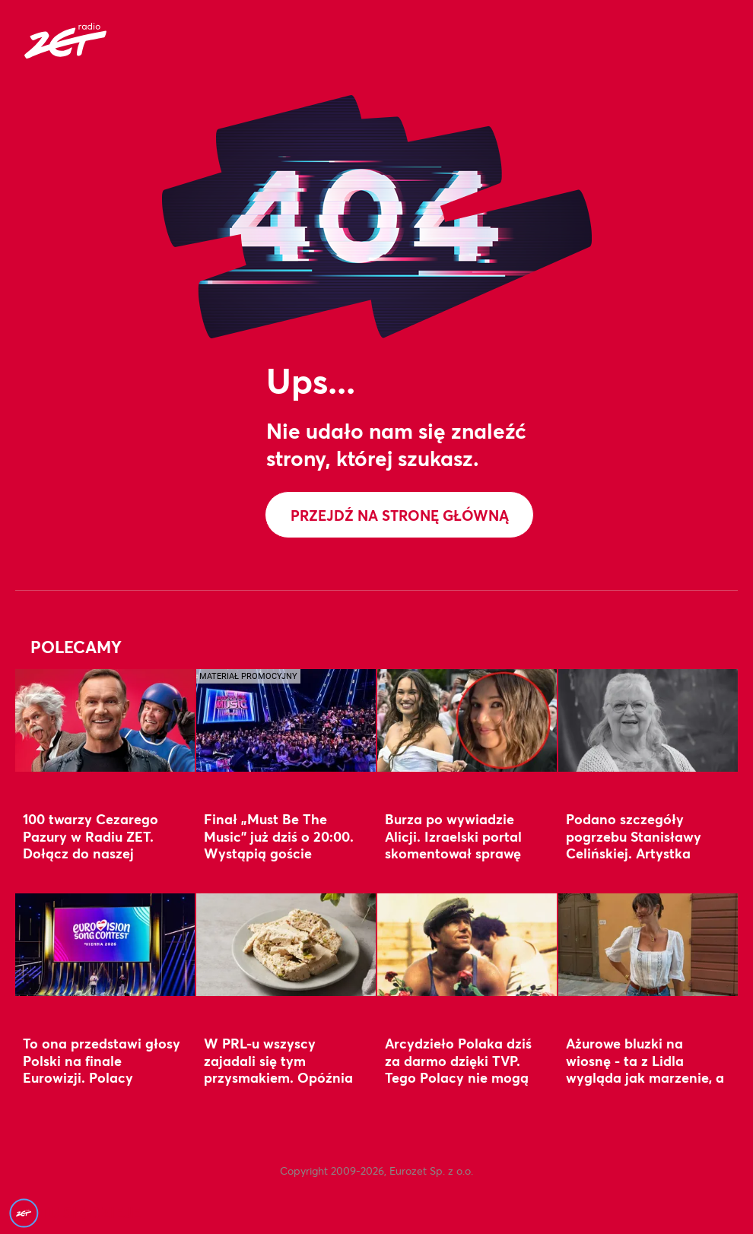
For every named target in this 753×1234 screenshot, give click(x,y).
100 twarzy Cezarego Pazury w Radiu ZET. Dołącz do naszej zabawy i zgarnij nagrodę (90, 853)
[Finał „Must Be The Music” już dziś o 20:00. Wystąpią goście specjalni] (286, 720)
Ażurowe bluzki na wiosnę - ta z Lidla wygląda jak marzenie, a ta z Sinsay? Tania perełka (645, 1077)
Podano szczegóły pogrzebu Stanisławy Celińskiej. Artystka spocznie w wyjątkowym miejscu (644, 853)
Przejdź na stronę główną (400, 515)
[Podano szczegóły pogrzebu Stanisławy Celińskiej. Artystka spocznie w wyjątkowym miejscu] (648, 720)
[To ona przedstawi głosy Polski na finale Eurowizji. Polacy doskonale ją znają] (105, 944)
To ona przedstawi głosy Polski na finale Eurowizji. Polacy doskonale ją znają (101, 1068)
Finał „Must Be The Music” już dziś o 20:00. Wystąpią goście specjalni (279, 844)
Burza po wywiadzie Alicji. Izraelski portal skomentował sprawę (453, 836)
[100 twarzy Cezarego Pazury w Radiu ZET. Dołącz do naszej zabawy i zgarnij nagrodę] (105, 720)
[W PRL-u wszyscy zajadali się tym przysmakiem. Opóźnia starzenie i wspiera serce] (286, 944)
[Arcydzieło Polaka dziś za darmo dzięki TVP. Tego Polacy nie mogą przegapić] (467, 944)
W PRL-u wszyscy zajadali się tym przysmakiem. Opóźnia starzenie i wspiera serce (283, 1068)
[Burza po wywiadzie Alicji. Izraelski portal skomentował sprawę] (467, 720)
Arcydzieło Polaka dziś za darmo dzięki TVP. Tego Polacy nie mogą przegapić (458, 1068)
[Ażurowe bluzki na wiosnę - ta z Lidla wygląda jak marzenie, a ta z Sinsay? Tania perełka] (648, 944)
